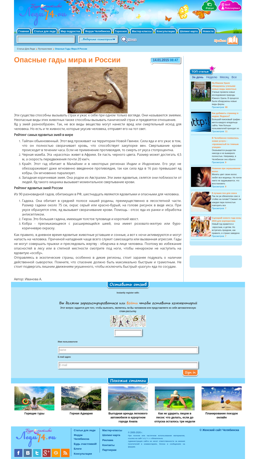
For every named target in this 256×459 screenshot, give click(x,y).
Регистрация (232, 8)
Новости (208, 31)
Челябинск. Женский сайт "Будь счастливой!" (42, 15)
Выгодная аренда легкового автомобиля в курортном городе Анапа (127, 417)
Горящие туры (34, 413)
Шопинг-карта (189, 31)
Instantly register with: (128, 292)
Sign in (190, 372)
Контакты (108, 445)
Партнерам (109, 449)
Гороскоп (121, 31)
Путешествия (45, 49)
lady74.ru (146, 438)
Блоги (78, 448)
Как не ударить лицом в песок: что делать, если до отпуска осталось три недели (174, 417)
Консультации (166, 31)
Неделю (211, 77)
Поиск (129, 39)
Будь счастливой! (85, 443)
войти (132, 303)
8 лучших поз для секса (224, 193)
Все (234, 77)
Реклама (107, 440)
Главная (23, 31)
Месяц (224, 77)
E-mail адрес (64, 357)
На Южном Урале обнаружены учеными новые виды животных (224, 86)
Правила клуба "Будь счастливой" (227, 41)
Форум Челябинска (97, 31)
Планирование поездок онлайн (221, 415)
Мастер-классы (142, 31)
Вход (227, 4)
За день (198, 77)
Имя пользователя (67, 341)
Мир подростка (70, 31)
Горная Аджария (81, 413)
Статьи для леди (45, 31)
